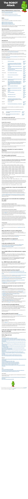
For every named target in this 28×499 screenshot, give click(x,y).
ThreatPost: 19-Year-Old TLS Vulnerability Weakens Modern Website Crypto (12, 350)
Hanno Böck (3, 11)
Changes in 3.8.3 (10, 101)
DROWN (5, 211)
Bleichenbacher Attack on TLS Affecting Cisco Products (15, 68)
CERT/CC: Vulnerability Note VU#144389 (7, 368)
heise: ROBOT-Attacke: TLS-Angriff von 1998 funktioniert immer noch (11, 353)
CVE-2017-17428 (24, 69)
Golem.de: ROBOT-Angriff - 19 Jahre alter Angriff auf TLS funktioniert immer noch (13, 337)
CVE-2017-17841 (24, 79)
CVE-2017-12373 (24, 71)
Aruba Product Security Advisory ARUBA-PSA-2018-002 (13, 111)
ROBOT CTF (6, 321)
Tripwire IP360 (4, 294)
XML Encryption (21, 243)
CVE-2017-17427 (24, 66)
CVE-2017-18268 (24, 88)
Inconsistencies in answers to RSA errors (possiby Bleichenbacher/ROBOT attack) (14, 99)
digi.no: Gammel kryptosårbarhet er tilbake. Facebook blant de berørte (12, 354)
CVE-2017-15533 (24, 90)
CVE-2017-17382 (24, 63)
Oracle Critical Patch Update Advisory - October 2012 (15, 103)
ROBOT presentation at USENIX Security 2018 (8, 24)
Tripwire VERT (10, 12)
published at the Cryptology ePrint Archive (14, 15)
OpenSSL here (20, 226)
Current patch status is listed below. (13, 51)
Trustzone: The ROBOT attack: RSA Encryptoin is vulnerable (10, 360)
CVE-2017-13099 (24, 77)
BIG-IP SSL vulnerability (11, 61)
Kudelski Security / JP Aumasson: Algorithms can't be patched (10, 361)
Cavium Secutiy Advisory (11, 92)
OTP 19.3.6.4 (13, 74)
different (12, 238)
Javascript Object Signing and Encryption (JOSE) (14, 244)
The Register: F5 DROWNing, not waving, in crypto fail (9, 336)
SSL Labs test (8, 57)
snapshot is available (20, 289)
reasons (15, 238)
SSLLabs (4, 293)
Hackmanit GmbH (13, 11)
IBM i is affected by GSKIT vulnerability (13, 81)
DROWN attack (5, 281)
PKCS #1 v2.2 (17, 235)
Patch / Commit (15, 72)
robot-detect (19, 313)
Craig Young (6, 12)
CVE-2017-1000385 (24, 75)
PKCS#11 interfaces (4, 244)
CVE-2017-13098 (24, 73)
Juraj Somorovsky (8, 11)
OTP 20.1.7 (16, 74)
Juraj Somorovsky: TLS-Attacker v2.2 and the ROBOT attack (10, 362)
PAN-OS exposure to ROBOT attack (12, 79)
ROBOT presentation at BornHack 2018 (7, 23)
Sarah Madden (25, 386)
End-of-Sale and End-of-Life (11, 69)
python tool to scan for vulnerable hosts (12, 56)
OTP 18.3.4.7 (9, 74)
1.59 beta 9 (10, 72)
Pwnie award (6, 19)
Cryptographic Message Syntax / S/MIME (7, 245)
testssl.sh (4, 289)
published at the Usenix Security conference (11, 14)
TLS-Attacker (4, 291)
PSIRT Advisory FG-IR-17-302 (11, 94)
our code (9, 300)
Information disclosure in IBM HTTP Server (14, 81)
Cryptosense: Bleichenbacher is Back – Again (8, 359)
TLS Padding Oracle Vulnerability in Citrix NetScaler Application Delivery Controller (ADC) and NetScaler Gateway (14, 64)
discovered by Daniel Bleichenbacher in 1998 (17, 269)
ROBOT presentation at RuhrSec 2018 (7, 22)
